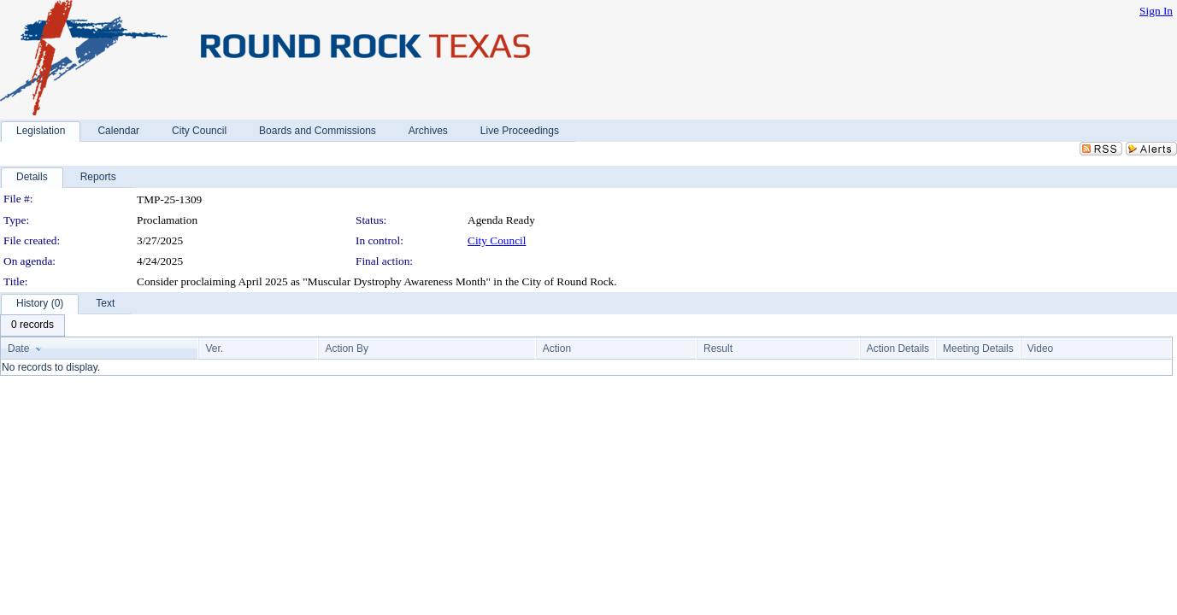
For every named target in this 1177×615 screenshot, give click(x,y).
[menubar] (32, 325)
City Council (497, 240)
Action (557, 348)
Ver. (214, 348)
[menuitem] (32, 325)
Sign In (1156, 10)
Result (718, 348)
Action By (346, 348)
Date (18, 348)
